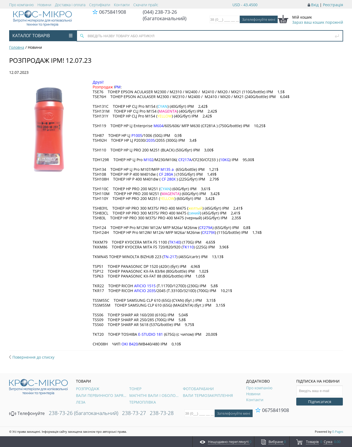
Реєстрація (333, 4)
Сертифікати (99, 4)
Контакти (122, 4)
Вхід (315, 4)
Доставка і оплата (70, 4)
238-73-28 (162, 413)
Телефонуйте (27, 413)
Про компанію (21, 4)
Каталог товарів (42, 36)
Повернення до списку (31, 357)
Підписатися (319, 401)
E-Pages (337, 431)
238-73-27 (134, 413)
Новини (44, 4)
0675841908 (112, 12)
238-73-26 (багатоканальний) (83, 413)
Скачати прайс (145, 4)
